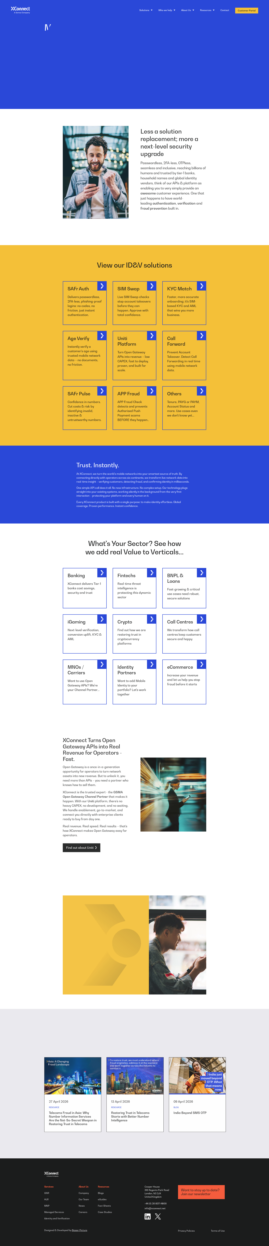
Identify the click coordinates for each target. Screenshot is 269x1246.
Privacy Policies (186, 1230)
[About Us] (187, 10)
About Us (83, 1186)
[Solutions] (145, 10)
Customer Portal (247, 10)
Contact (224, 10)
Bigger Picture (79, 1230)
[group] (72, 1111)
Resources (103, 1186)
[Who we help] (166, 10)
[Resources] (207, 10)
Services (48, 1186)
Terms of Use (218, 1230)
